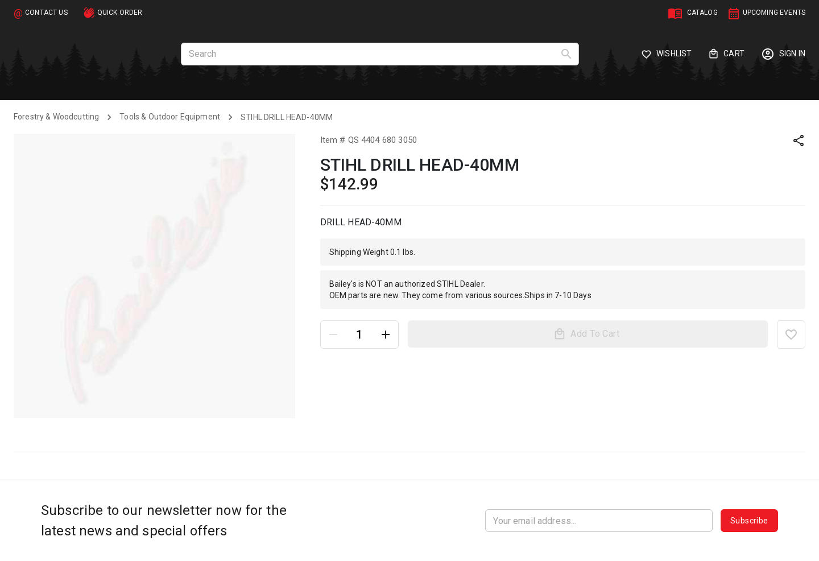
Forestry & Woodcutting (56, 116)
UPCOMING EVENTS (774, 12)
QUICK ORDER (120, 12)
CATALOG (702, 12)
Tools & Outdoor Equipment (169, 116)
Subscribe (749, 520)
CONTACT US (46, 12)
